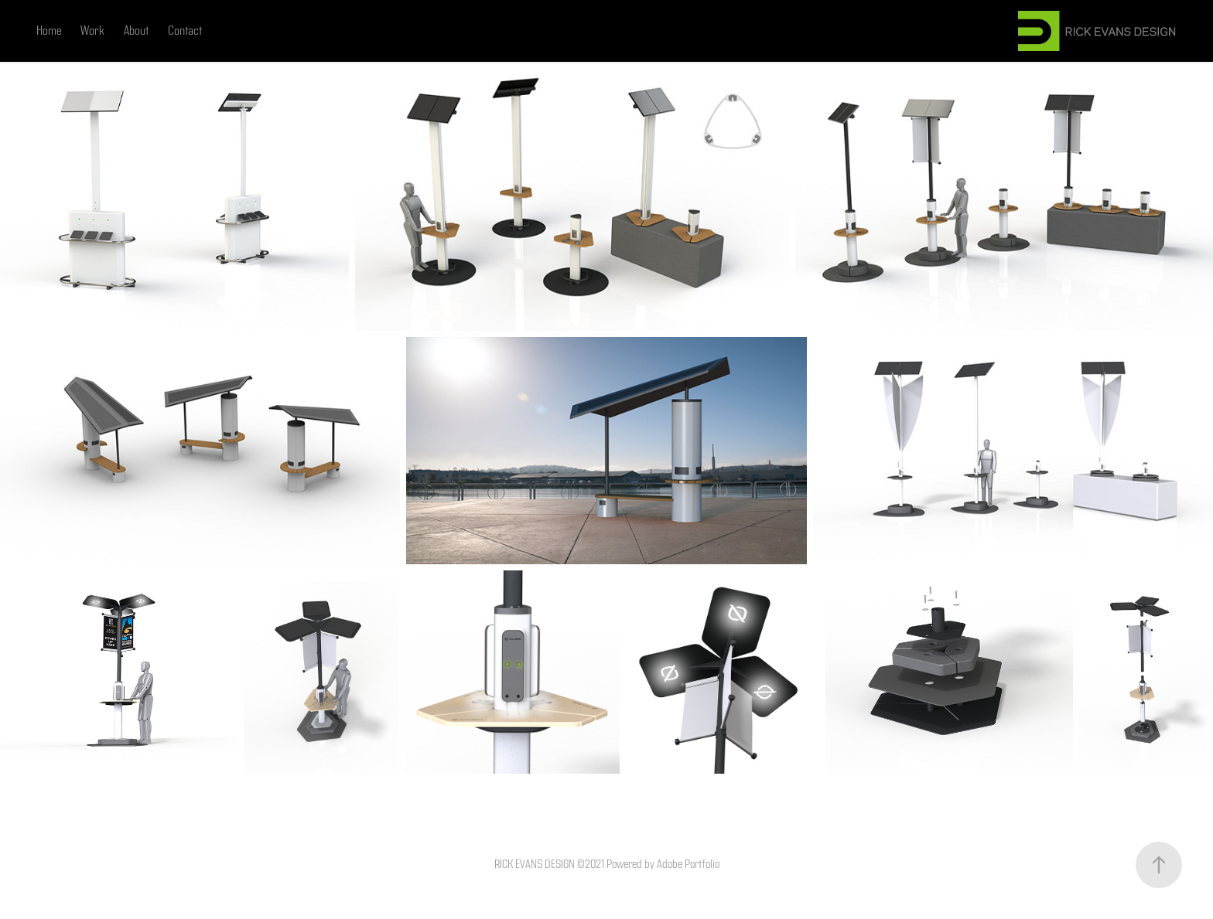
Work (92, 31)
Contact (185, 31)
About (136, 31)
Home (49, 31)
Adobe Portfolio (688, 864)
